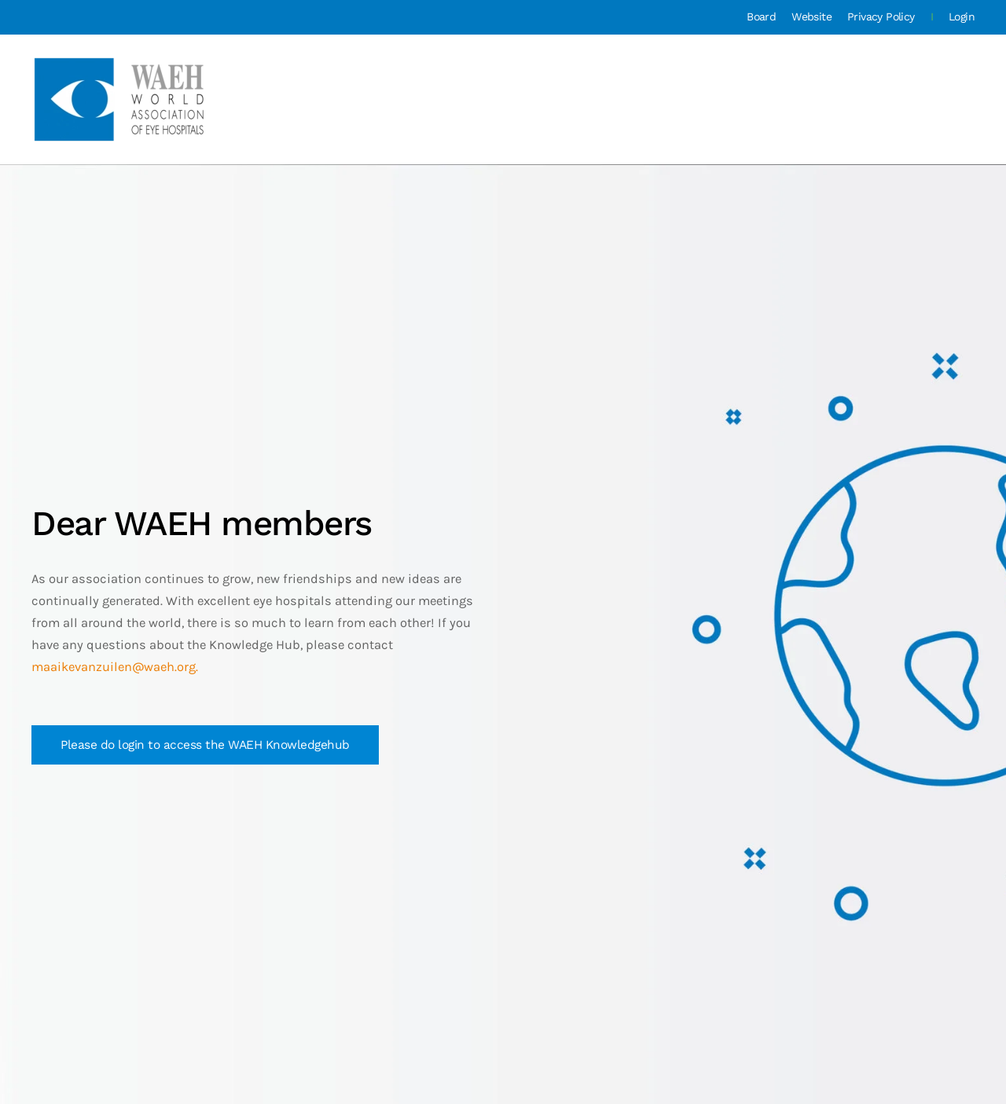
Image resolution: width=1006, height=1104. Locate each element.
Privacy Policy (881, 16)
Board (761, 16)
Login (962, 16)
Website (811, 16)
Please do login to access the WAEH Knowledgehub (205, 745)
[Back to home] (121, 99)
